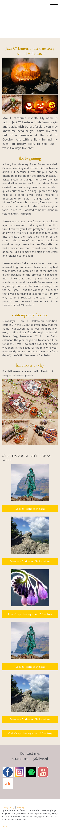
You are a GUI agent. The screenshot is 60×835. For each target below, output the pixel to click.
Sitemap (20, 807)
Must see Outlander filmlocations (30, 561)
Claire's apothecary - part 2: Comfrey (30, 614)
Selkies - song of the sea (30, 509)
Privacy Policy (8, 807)
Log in (4, 826)
